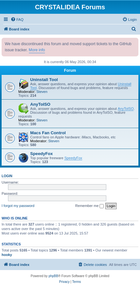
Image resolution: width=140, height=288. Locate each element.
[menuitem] (17, 19)
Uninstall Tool (44, 79)
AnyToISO (40, 104)
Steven (41, 92)
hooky (7, 255)
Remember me (89, 206)
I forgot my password (18, 206)
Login (7, 176)
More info (37, 50)
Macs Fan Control (48, 132)
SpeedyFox (41, 153)
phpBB (53, 276)
